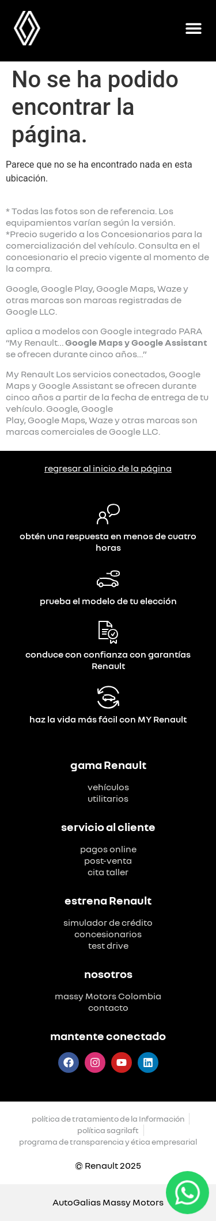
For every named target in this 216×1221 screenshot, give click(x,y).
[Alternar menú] (193, 28)
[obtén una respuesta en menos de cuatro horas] (108, 514)
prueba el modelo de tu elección (108, 600)
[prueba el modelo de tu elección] (108, 578)
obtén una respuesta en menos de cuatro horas (108, 541)
